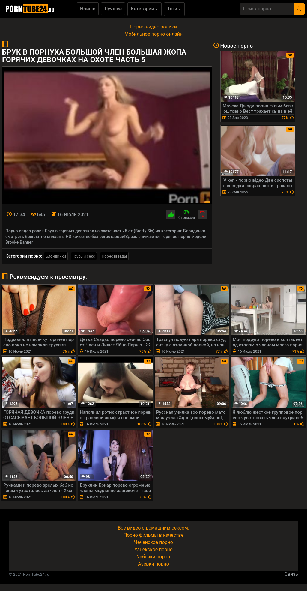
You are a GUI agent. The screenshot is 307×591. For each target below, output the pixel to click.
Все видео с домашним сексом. (153, 528)
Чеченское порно (153, 542)
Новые (87, 9)
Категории (144, 9)
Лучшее (113, 9)
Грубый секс (84, 256)
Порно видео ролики (153, 27)
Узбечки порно (153, 557)
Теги (174, 9)
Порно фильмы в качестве (153, 535)
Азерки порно (153, 564)
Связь (291, 574)
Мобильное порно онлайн (153, 34)
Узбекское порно (153, 549)
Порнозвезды (114, 256)
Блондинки (56, 256)
